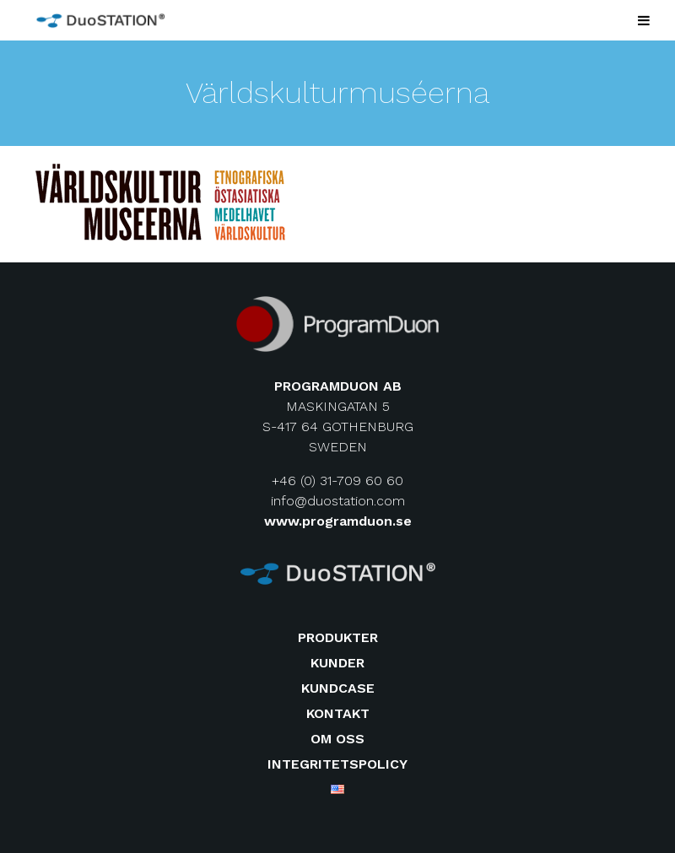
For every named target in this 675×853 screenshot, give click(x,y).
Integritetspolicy (337, 764)
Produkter (338, 637)
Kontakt (338, 713)
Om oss (337, 739)
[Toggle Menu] (644, 20)
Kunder (337, 663)
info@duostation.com (338, 501)
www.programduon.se (338, 521)
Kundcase (338, 688)
